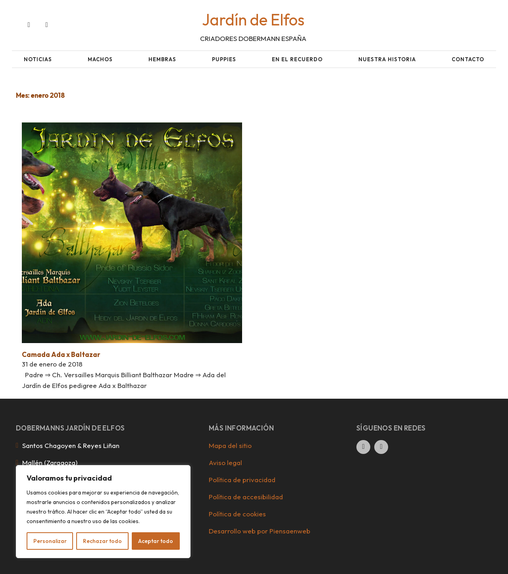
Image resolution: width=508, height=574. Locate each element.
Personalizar (50, 541)
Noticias (38, 59)
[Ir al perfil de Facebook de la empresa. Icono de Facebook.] (29, 25)
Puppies (224, 59)
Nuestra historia (387, 59)
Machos (100, 59)
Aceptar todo (155, 541)
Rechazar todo (102, 541)
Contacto (468, 59)
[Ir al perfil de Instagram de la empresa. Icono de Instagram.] (47, 25)
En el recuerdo (297, 59)
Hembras (162, 59)
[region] (103, 511)
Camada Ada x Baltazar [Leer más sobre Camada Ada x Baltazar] (61, 354)
